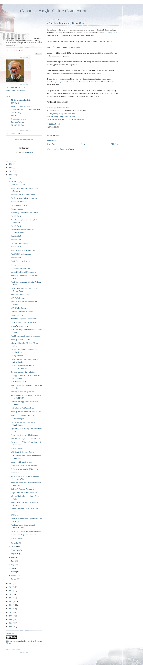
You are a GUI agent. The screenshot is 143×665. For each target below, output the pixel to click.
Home (83, 144)
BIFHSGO (15, 103)
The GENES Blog (17, 125)
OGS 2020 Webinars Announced (22, 489)
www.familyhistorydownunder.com (62, 116)
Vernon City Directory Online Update (24, 213)
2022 (11, 168)
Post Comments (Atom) (65, 149)
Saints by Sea (15, 473)
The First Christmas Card (20, 243)
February (14, 575)
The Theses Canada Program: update (24, 198)
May (13, 565)
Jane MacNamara (17, 122)
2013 (11, 601)
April (13, 568)
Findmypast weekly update (20, 268)
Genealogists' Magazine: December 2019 (25, 438)
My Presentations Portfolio (21, 100)
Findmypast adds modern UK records (24, 469)
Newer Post (51, 144)
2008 (11, 619)
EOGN (13, 116)
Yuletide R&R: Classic (19, 205)
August (14, 554)
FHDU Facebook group (55, 119)
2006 (11, 627)
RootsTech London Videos (20, 295)
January (14, 579)
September (15, 550)
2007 (11, 623)
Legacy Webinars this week (20, 326)
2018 (11, 583)
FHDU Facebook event (77, 119)
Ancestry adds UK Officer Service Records (26, 412)
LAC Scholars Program (19, 308)
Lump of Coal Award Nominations (23, 272)
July (12, 557)
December (15, 181)
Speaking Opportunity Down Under (67, 23)
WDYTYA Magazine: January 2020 (24, 319)
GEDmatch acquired (18, 419)
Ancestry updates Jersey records (22, 392)
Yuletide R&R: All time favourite (23, 195)
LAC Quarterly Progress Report (22, 452)
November (15, 543)
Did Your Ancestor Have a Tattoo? (23, 372)
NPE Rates (14, 515)
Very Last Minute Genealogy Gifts (23, 250)
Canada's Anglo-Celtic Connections (55, 10)
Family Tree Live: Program (20, 261)
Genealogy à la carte (18, 119)
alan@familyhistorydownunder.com (60, 82)
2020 (11, 175)
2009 (11, 616)
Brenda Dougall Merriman (20, 106)
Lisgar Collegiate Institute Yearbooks (24, 493)
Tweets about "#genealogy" (16, 90)
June (13, 561)
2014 (11, 598)
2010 (11, 612)
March (13, 572)
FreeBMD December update (21, 254)
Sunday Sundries (17, 209)
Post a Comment (51, 140)
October (14, 547)
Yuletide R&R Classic (19, 202)
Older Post (115, 144)
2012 (11, 605)
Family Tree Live (17, 315)
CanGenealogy (16, 113)
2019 (11, 178)
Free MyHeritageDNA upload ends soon (25, 336)
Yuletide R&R (16, 216)
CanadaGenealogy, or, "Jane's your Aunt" (26, 109)
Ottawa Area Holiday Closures (22, 312)
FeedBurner (29, 152)
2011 (11, 609)
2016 (11, 591)
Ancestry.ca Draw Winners (20, 340)
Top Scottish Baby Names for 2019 (23, 322)
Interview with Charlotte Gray (21, 462)
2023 (11, 164)
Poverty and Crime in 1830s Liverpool (24, 435)
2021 (11, 171)
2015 (11, 594)
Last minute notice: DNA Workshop (24, 466)
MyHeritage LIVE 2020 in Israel (22, 408)
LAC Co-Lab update (18, 298)
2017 (11, 587)
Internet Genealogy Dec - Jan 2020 (23, 535)
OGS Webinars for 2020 (19, 382)
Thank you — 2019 (18, 185)
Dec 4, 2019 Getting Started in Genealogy (26, 531)
